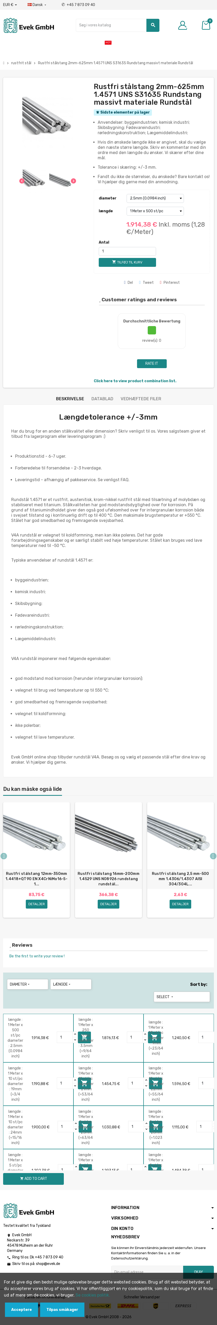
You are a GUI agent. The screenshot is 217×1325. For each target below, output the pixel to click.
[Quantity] (65, 1037)
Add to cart (33, 1178)
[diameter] (155, 198)
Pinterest (170, 282)
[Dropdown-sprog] (37, 5)
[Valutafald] (10, 5)
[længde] (155, 211)
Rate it (151, 363)
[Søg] (117, 25)
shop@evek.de (48, 1264)
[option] (36, 862)
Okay (198, 1272)
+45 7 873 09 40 (78, 5)
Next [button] (213, 856)
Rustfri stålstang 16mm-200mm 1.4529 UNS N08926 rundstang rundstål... (108, 878)
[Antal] (127, 251)
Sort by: (198, 984)
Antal (104, 242)
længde (106, 211)
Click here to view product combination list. (135, 381)
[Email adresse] (147, 1272)
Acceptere (21, 1310)
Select (165, 997)
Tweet (146, 282)
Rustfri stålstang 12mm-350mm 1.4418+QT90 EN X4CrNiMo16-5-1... (36, 878)
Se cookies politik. (93, 1295)
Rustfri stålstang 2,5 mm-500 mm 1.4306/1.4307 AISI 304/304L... (180, 878)
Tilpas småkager (62, 1310)
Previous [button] (4, 856)
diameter (107, 198)
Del (128, 282)
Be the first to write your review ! (37, 956)
